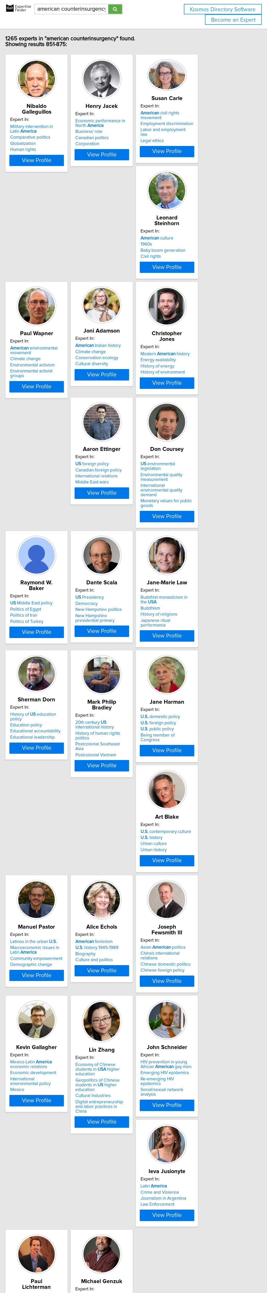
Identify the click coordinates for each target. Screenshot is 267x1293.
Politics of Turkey (37, 534)
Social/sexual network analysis (50, 1065)
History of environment (43, 402)
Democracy (110, 521)
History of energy (38, 396)
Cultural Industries (195, 935)
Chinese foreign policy (43, 929)
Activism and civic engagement (208, 1048)
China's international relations (49, 916)
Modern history (45, 384)
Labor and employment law (204, 125)
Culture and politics (196, 797)
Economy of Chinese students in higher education (209, 915)
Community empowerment (125, 796)
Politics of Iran (34, 528)
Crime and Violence (118, 1048)
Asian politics (43, 910)
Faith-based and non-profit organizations (203, 1067)
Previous (99, 1249)
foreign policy (116, 384)
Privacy (179, 1274)
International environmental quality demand (204, 403)
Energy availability (38, 390)
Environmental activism (121, 269)
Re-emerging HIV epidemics (48, 1059)
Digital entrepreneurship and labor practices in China (206, 943)
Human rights (34, 144)
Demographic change (120, 802)
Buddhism (187, 521)
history (32, 785)
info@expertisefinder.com (135, 1274)
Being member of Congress (205, 665)
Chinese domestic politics (46, 923)
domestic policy (197, 647)
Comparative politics (41, 131)
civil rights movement (208, 113)
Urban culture (34, 791)
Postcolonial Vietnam (119, 670)
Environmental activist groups (127, 275)
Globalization (34, 138)
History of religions (196, 528)
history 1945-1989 (199, 785)
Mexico (106, 933)
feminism (196, 779)
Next (172, 1249)
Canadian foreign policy (122, 390)
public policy (194, 659)
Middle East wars (116, 402)
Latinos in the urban (122, 779)
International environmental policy (132, 927)
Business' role (112, 131)
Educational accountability (46, 657)
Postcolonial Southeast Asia (126, 664)
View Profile (54, 168)
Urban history (34, 797)
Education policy (37, 650)
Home (165, 1274)
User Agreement (202, 1274)
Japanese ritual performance (206, 534)
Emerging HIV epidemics (45, 1053)
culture (37, 252)
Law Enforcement (116, 1060)
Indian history (200, 250)
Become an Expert (233, 20)
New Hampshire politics (122, 528)
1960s (27, 258)
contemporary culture (46, 779)
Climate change (114, 263)
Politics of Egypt (36, 521)
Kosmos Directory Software (223, 9)
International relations (120, 396)
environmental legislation (205, 384)
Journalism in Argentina (122, 1054)
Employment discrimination (204, 119)
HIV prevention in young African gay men (51, 1044)
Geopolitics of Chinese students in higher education (209, 926)
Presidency (113, 515)
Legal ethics (189, 131)
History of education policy (50, 644)
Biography (188, 791)
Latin (112, 1042)
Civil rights (31, 270)
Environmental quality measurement (198, 392)
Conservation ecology (199, 262)
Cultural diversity (194, 268)
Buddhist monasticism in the (209, 515)
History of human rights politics (129, 658)
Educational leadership (43, 663)
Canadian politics (116, 138)
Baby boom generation (43, 264)
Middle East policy (42, 515)
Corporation (111, 144)
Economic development (122, 921)
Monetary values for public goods (210, 411)
